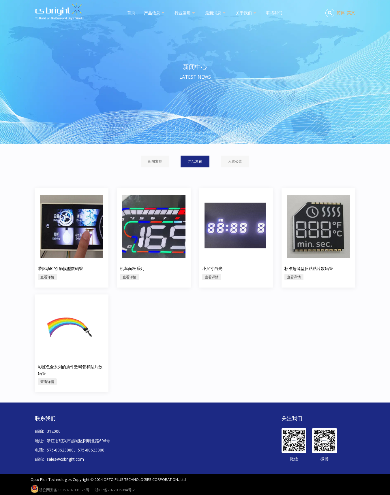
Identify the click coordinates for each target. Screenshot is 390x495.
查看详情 (47, 292)
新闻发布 (155, 161)
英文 (351, 12)
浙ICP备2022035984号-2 (115, 489)
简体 (341, 12)
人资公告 (235, 161)
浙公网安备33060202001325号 (64, 489)
